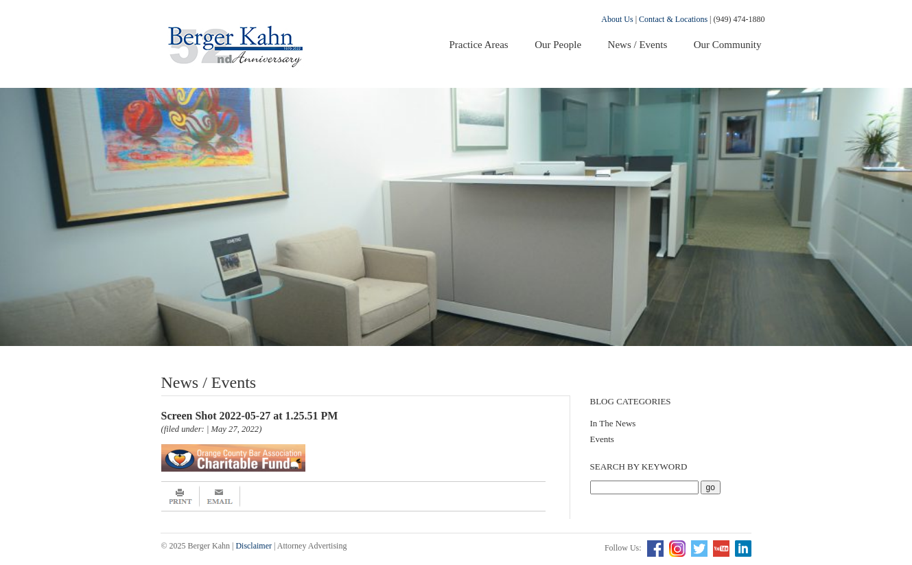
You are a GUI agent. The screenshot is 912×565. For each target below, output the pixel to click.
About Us (617, 19)
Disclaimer (253, 546)
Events (602, 439)
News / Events (638, 44)
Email (220, 496)
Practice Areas (478, 44)
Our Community (728, 44)
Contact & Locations (673, 19)
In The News (613, 423)
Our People (558, 44)
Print (180, 496)
